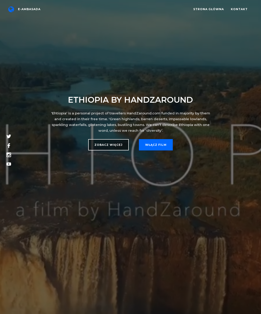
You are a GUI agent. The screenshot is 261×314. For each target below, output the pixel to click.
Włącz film (156, 145)
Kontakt (239, 9)
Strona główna (208, 9)
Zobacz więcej (108, 145)
